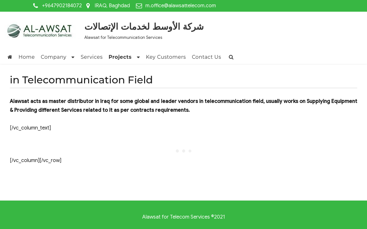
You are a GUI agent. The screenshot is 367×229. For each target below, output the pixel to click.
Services (91, 57)
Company (53, 57)
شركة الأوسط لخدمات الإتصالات (144, 26)
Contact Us (206, 57)
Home (27, 57)
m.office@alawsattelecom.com (180, 6)
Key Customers (166, 57)
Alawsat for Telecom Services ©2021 (183, 217)
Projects (120, 57)
